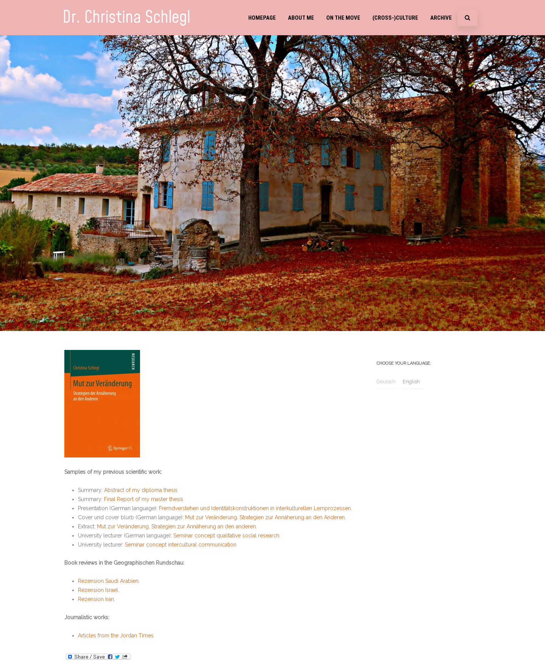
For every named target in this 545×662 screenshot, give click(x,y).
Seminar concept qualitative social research (226, 535)
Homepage (262, 17)
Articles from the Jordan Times (116, 635)
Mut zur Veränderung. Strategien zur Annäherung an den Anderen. (265, 517)
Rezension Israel (98, 590)
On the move (343, 17)
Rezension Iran (96, 599)
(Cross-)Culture (395, 17)
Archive (441, 17)
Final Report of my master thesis (143, 499)
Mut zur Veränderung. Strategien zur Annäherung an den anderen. (177, 526)
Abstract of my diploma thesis (141, 490)
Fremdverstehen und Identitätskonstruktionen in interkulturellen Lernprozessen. (255, 508)
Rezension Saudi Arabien (108, 581)
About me (301, 17)
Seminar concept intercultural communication (181, 545)
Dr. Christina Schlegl (126, 18)
